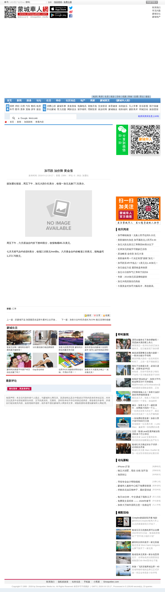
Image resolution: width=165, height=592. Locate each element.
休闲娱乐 (123, 106)
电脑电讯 (82, 106)
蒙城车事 (61, 106)
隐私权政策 (63, 582)
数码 (33, 106)
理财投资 (92, 109)
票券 (22, 109)
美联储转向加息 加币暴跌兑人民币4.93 (137, 240)
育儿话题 (61, 109)
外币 (12, 109)
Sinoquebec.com (111, 582)
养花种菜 (156, 490)
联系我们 (156, 7)
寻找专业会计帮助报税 (129, 481)
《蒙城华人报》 (123, 100)
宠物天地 (92, 106)
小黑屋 (97, 582)
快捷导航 (151, 2)
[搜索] (42, 118)
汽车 (28, 106)
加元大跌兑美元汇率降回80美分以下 (136, 244)
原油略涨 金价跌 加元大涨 (130, 253)
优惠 (124, 96)
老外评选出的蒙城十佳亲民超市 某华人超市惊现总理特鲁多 (97, 350)
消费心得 (51, 106)
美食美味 (71, 106)
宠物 (28, 109)
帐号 (6, 2)
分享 (98, 315)
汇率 (14, 308)
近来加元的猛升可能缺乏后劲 (132, 249)
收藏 (107, 315)
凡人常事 (133, 106)
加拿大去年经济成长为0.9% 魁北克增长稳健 (90, 319)
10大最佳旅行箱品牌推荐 (43, 347)
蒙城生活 (12, 327)
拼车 (33, 109)
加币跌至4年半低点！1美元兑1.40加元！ (138, 263)
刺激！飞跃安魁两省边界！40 (145, 566)
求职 (17, 106)
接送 (148, 96)
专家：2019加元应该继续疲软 (132, 276)
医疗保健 (153, 106)
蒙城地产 (156, 17)
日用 (22, 106)
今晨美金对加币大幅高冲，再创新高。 (137, 286)
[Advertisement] (121, 50)
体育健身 (112, 106)
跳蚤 (29, 100)
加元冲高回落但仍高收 (129, 281)
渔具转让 (122, 474)
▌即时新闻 (122, 334)
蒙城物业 (112, 109)
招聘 (12, 106)
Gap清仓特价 (38, 369)
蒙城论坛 (156, 13)
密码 (28, 2)
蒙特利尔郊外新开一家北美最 (145, 542)
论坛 (38, 100)
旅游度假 (153, 109)
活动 (118, 96)
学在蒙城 (51, 109)
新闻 (19, 100)
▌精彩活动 (122, 512)
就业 (112, 96)
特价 (58, 100)
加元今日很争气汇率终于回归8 (133, 272)
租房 (95, 96)
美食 (130, 96)
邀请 (89, 315)
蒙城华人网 (5, 122)
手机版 (87, 582)
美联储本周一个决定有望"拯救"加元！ (136, 258)
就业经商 (102, 109)
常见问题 (156, 10)
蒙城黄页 (105, 100)
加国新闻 (28, 122)
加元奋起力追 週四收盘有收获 (132, 267)
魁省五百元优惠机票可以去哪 (145, 530)
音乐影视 (143, 106)
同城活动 (143, 109)
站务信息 (76, 582)
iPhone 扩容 (124, 466)
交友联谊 (102, 106)
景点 (142, 96)
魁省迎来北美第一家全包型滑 (145, 554)
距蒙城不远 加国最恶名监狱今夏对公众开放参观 (37, 319)
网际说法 (71, 109)
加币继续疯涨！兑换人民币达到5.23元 (136, 235)
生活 (48, 100)
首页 (9, 100)
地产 (82, 100)
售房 (101, 96)
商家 (92, 100)
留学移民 (82, 109)
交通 (136, 96)
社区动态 (70, 100)
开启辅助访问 (160, 2)
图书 (17, 109)
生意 (107, 96)
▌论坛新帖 (122, 460)
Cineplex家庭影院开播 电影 (144, 518)
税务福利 (123, 109)
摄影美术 (133, 109)
